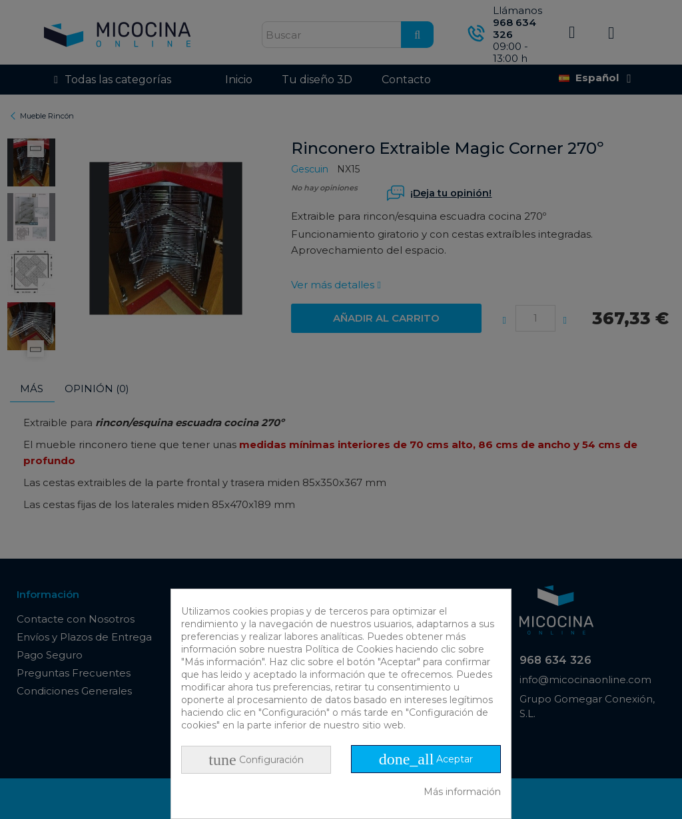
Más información (462, 792)
